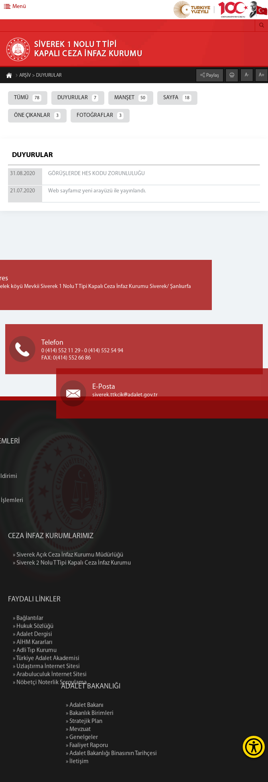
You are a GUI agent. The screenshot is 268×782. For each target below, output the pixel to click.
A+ (261, 74)
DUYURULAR (77, 98)
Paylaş (212, 75)
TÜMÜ (27, 98)
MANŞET (130, 98)
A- (247, 74)
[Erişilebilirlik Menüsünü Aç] (254, 747)
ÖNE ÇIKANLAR (37, 115)
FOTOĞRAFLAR (100, 115)
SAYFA (177, 98)
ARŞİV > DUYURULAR (38, 75)
